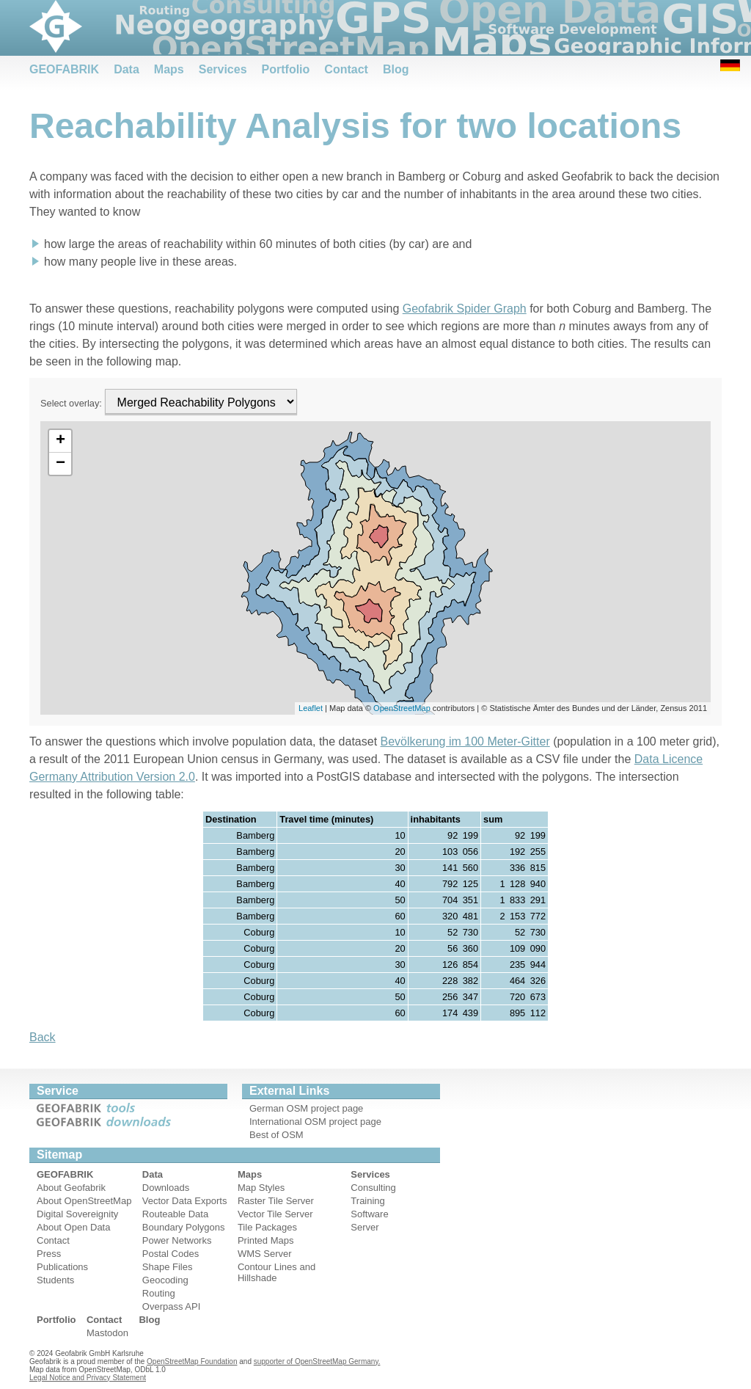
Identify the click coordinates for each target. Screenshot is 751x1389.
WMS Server (265, 1253)
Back (42, 1037)
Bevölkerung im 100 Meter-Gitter (465, 741)
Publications (62, 1266)
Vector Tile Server (275, 1214)
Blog (396, 69)
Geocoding (165, 1280)
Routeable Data (175, 1214)
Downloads (165, 1187)
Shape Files (167, 1266)
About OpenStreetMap (84, 1200)
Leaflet (310, 708)
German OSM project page (306, 1108)
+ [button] (60, 441)
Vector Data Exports (184, 1200)
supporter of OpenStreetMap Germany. (317, 1361)
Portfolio (286, 69)
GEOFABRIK (64, 69)
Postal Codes (170, 1253)
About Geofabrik (71, 1187)
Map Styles (261, 1187)
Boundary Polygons (183, 1227)
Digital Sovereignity (77, 1214)
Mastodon (107, 1332)
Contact (346, 69)
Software (369, 1214)
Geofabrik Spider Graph (465, 308)
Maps (169, 69)
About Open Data (73, 1227)
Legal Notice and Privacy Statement (87, 1378)
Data (126, 69)
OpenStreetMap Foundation (192, 1361)
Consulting (373, 1187)
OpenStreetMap (402, 708)
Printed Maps (266, 1240)
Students (55, 1280)
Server (364, 1227)
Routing (158, 1293)
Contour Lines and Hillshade (276, 1272)
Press (49, 1253)
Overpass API (171, 1306)
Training (367, 1200)
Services (223, 69)
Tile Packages (267, 1227)
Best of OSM (276, 1134)
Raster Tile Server (276, 1200)
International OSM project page (315, 1121)
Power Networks (177, 1240)
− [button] (60, 464)
